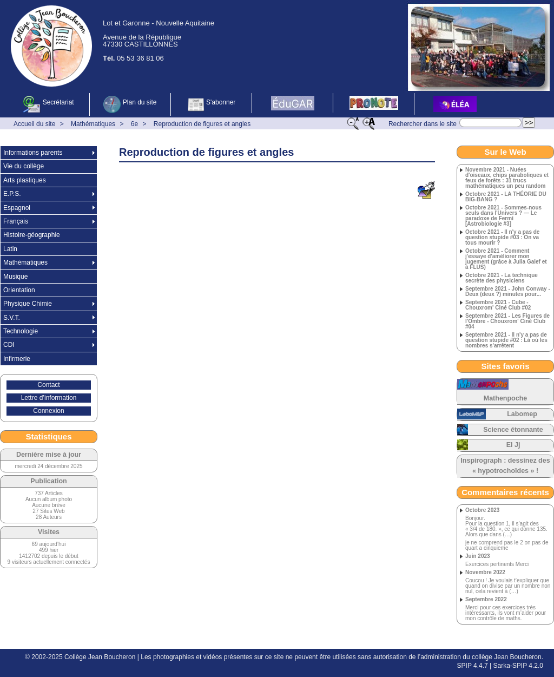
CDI (9, 345)
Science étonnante (513, 429)
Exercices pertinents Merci (497, 564)
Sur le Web (505, 151)
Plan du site (129, 104)
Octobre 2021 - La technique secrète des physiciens (501, 278)
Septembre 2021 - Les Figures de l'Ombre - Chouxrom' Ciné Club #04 (507, 321)
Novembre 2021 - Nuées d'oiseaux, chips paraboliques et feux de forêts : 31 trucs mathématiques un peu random (507, 178)
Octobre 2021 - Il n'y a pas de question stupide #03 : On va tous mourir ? (502, 237)
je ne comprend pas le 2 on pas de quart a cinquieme (506, 545)
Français (15, 221)
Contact (48, 385)
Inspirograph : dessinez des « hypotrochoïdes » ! (505, 466)
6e (134, 124)
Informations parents (32, 152)
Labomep (522, 414)
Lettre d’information (49, 398)
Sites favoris (505, 366)
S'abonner (211, 104)
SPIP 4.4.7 (472, 665)
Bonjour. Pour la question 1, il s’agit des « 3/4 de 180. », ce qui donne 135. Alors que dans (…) (506, 526)
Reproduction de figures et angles (202, 124)
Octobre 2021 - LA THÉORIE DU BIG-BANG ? (505, 197)
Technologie (20, 331)
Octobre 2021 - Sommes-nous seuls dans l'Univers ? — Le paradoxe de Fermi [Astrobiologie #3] (503, 216)
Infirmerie (16, 359)
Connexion (48, 411)
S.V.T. (11, 317)
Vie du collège (23, 166)
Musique (15, 276)
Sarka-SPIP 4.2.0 (518, 665)
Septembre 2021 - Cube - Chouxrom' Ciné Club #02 (498, 305)
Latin (10, 249)
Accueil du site (34, 124)
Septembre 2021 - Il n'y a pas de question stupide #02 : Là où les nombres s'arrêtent (506, 340)
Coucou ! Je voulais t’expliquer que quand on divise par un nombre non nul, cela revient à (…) (507, 586)
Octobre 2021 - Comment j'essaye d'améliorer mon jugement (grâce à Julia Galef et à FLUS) (506, 259)
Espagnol (16, 208)
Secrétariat (48, 104)
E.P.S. (12, 194)
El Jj (513, 445)
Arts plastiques (24, 180)
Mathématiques (93, 124)
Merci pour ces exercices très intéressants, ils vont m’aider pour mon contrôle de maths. (505, 613)
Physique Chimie (27, 303)
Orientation (19, 290)
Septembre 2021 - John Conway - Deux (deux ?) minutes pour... (507, 291)
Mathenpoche (505, 398)
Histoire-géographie (31, 235)
